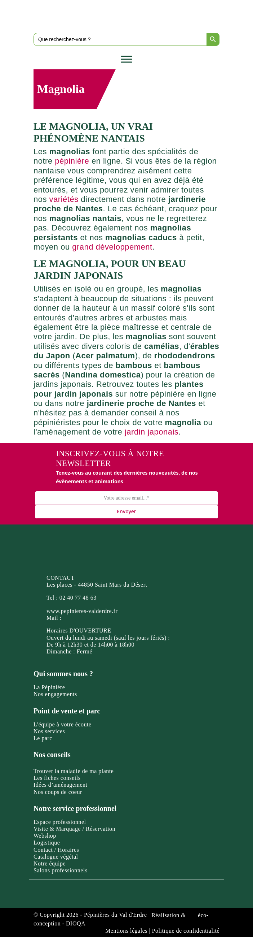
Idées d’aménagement (60, 785)
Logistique (47, 842)
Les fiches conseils (57, 778)
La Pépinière (49, 687)
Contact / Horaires (56, 850)
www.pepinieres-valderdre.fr (81, 611)
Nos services (49, 731)
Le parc (43, 738)
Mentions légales (126, 931)
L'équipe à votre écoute (63, 724)
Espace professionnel (60, 822)
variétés (64, 199)
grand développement (112, 246)
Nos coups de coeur (58, 792)
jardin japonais (151, 431)
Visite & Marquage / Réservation (74, 829)
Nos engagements (55, 694)
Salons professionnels (61, 870)
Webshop (45, 836)
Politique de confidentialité (185, 931)
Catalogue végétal (56, 857)
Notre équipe (50, 863)
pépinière (72, 160)
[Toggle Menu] (126, 59)
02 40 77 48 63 (78, 598)
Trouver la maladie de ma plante (74, 771)
